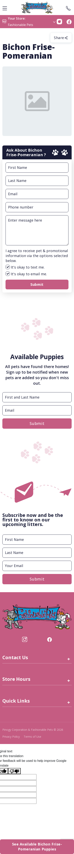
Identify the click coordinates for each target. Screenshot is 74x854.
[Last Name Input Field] (37, 181)
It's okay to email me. (26, 274)
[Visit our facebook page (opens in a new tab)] (49, 639)
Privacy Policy (11, 736)
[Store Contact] (68, 7)
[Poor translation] (14, 771)
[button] (59, 21)
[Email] (37, 566)
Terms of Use (32, 736)
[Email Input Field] (37, 194)
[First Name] (37, 540)
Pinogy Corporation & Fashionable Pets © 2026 (32, 730)
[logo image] (37, 7)
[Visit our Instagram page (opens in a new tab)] (24, 639)
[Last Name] (37, 553)
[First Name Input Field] (37, 168)
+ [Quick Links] (68, 702)
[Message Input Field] (37, 230)
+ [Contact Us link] (68, 659)
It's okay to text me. (25, 267)
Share (61, 37)
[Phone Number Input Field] (37, 207)
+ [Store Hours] (68, 680)
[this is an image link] (37, 616)
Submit (36, 284)
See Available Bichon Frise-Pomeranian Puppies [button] (37, 846)
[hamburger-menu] (4, 7)
